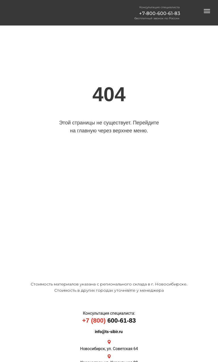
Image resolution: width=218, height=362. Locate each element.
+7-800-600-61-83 (159, 13)
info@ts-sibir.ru (109, 331)
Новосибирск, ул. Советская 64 (109, 348)
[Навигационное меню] (207, 11)
